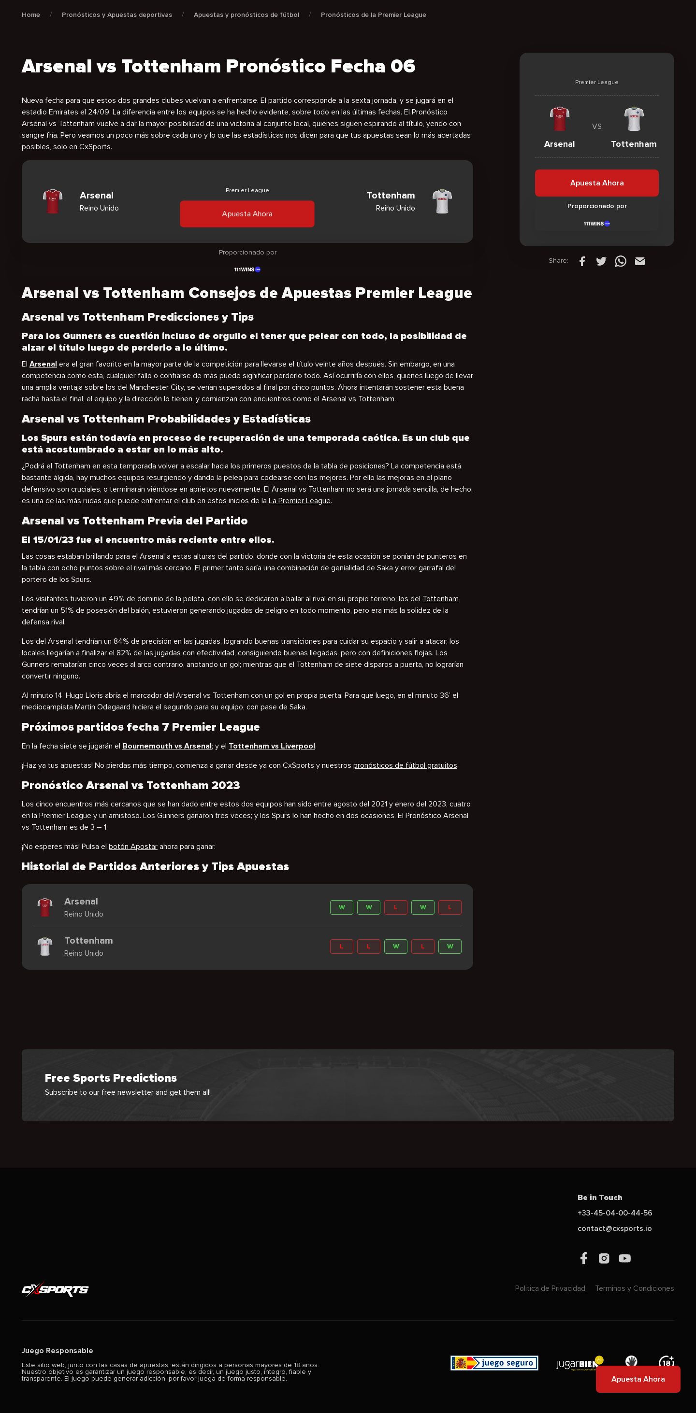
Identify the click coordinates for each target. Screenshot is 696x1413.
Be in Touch (600, 1197)
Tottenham (440, 599)
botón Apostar (133, 846)
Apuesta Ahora (247, 213)
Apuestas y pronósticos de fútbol (246, 15)
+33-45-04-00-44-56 (615, 1213)
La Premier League (300, 501)
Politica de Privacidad (550, 1288)
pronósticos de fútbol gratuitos (405, 765)
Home (31, 15)
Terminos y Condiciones (634, 1288)
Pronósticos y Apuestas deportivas (117, 15)
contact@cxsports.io (615, 1228)
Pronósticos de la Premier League (373, 15)
